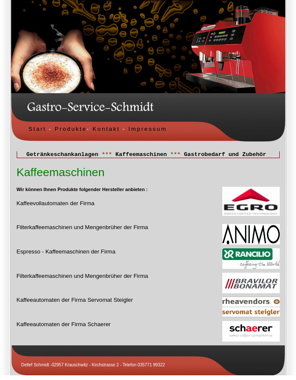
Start (37, 129)
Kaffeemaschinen (141, 155)
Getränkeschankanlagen (63, 155)
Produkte (71, 129)
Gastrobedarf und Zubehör (225, 155)
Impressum (148, 129)
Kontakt (105, 129)
